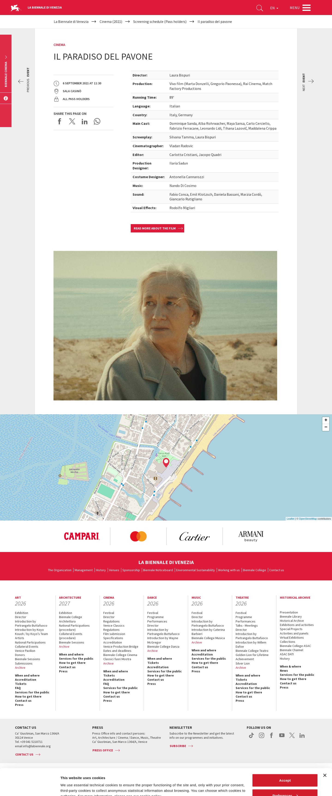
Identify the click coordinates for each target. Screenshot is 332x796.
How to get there (28, 696)
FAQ (18, 688)
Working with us (229, 570)
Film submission (114, 634)
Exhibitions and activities (297, 625)
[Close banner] (324, 748)
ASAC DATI (287, 654)
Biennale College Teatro (252, 651)
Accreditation (25, 679)
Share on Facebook (59, 121)
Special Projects (291, 629)
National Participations (30, 642)
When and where (27, 675)
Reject (285, 784)
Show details (71, 782)
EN (274, 8)
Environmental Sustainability (195, 570)
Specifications (113, 638)
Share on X (72, 121)
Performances (157, 621)
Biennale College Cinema (120, 655)
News (284, 670)
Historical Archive (292, 621)
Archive (20, 667)
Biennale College (254, 570)
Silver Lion (243, 663)
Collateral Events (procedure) (70, 636)
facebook (271, 738)
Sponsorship (131, 570)
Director (20, 617)
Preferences (285, 769)
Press (19, 705)
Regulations (111, 621)
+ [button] (325, 420)
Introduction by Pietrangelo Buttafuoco (31, 623)
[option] (82, 536)
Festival (108, 613)
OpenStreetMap (308, 518)
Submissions (24, 663)
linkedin (302, 738)
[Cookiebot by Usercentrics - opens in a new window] (30, 787)
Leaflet (290, 518)
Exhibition (21, 613)
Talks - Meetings (247, 625)
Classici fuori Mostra (117, 659)
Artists (19, 638)
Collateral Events (26, 646)
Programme (155, 617)
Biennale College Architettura (70, 619)
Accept (285, 753)
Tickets (21, 684)
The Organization (59, 570)
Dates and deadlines (117, 651)
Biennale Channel (291, 650)
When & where (290, 666)
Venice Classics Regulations (114, 627)
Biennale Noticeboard (158, 570)
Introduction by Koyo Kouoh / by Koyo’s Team (31, 632)
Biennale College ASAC (295, 646)
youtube (282, 738)
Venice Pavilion (25, 651)
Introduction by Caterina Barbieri (208, 632)
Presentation (289, 612)
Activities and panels (294, 633)
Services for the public (32, 692)
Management (84, 570)
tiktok (251, 738)
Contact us (276, 570)
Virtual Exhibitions (292, 637)
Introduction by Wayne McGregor (162, 640)
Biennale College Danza (163, 646)
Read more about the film (155, 228)
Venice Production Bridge (120, 646)
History (101, 570)
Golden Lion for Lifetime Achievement (252, 657)
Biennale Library (291, 616)
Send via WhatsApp (97, 121)
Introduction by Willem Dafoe (251, 644)
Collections (287, 642)
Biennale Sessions (27, 659)
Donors (20, 655)
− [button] (325, 427)
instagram (261, 738)
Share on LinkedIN (84, 121)
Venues (114, 570)
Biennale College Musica (208, 638)
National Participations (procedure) (74, 627)
